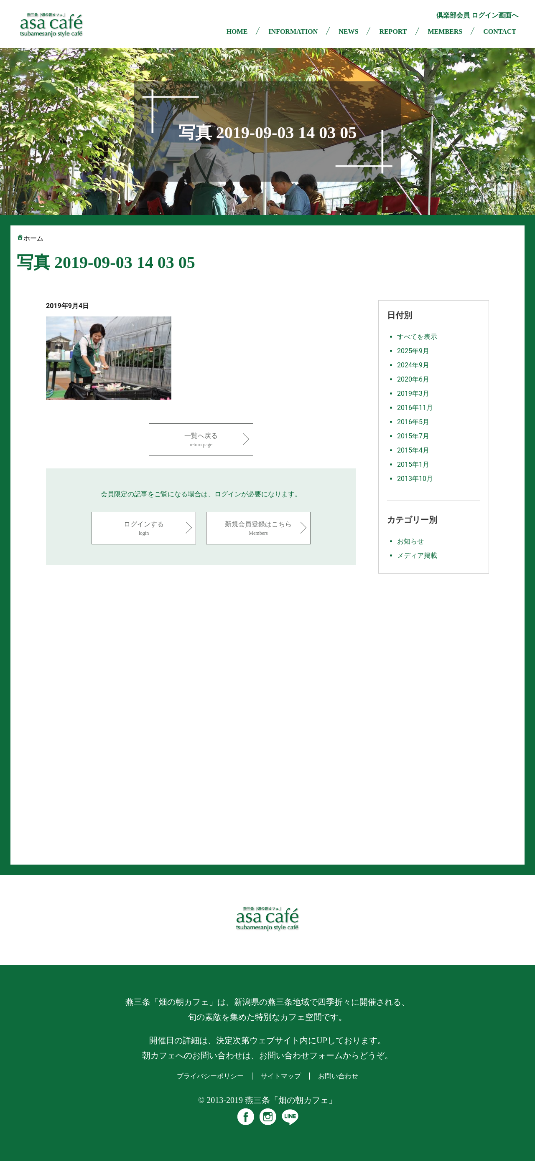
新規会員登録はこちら (258, 529)
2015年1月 (413, 464)
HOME (237, 31)
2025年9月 (413, 351)
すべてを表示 (417, 337)
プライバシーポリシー (210, 1076)
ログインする (143, 529)
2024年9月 (413, 365)
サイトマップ (281, 1076)
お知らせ (410, 541)
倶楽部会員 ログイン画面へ (477, 15)
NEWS (348, 31)
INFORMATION (293, 31)
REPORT (393, 31)
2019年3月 (413, 393)
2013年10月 (415, 479)
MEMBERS (445, 31)
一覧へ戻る (201, 440)
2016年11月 (415, 408)
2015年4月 (413, 450)
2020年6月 (413, 379)
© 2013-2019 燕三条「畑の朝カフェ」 (267, 1100)
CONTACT (499, 31)
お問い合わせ (338, 1076)
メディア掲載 (417, 555)
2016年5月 (413, 422)
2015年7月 (413, 436)
